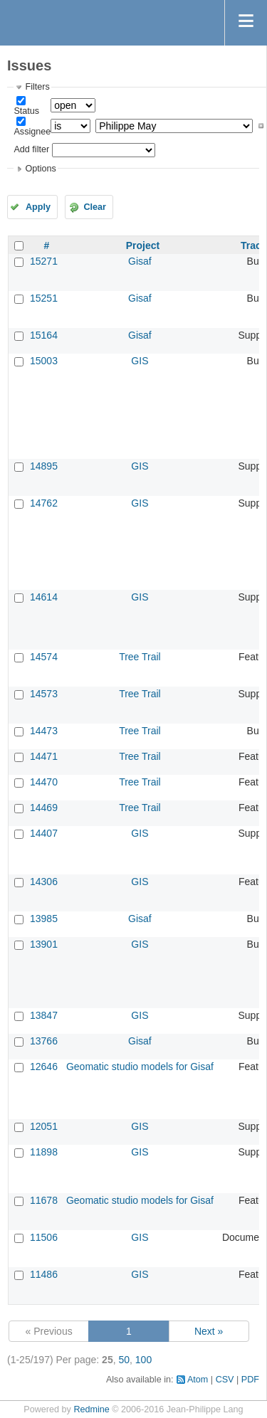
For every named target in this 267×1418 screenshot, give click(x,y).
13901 (44, 944)
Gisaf (140, 261)
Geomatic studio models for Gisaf (140, 1066)
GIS (139, 360)
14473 (44, 730)
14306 (44, 881)
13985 (44, 918)
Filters (37, 87)
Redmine (91, 1409)
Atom (197, 1380)
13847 (44, 1015)
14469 (44, 807)
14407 (44, 833)
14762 (44, 503)
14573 (44, 693)
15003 (44, 360)
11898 (44, 1152)
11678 (44, 1200)
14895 (44, 466)
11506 (44, 1237)
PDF (250, 1380)
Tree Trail (140, 656)
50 (124, 1359)
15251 (44, 298)
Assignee (32, 132)
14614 (44, 597)
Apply (38, 207)
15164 (44, 335)
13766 (44, 1041)
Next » (208, 1331)
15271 (44, 261)
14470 (44, 782)
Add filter (31, 149)
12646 (44, 1066)
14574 (44, 656)
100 (143, 1359)
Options (40, 169)
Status (26, 111)
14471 (44, 756)
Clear (94, 207)
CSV (225, 1380)
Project (142, 245)
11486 (44, 1274)
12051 (44, 1126)
